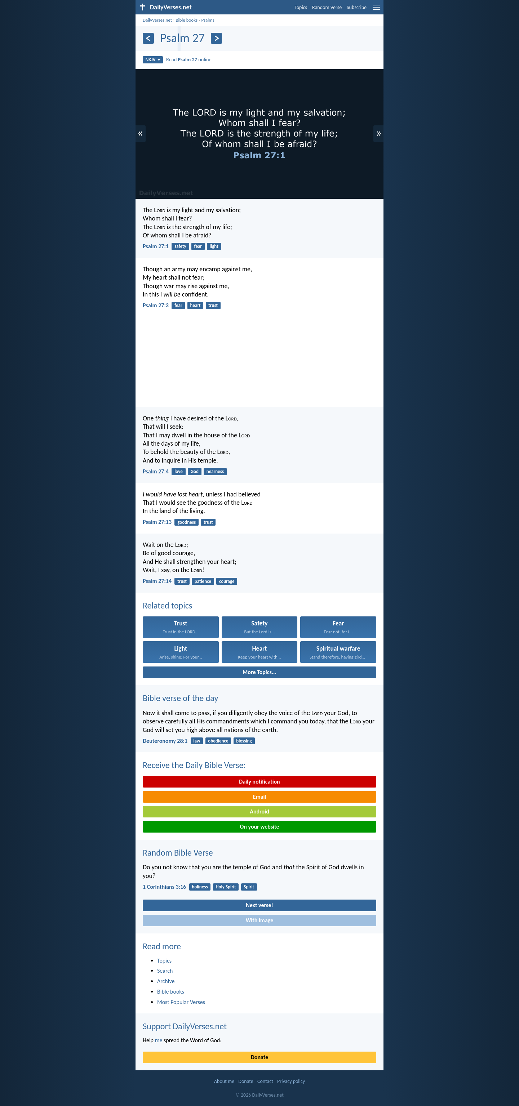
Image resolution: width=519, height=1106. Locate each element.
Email (259, 796)
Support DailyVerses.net (185, 1026)
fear (198, 246)
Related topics (167, 605)
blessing (244, 741)
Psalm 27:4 (156, 471)
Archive (165, 981)
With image (260, 920)
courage (227, 581)
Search (165, 970)
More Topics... (259, 672)
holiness (200, 886)
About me (224, 1081)
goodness (186, 522)
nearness (215, 471)
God (195, 471)
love (178, 471)
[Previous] (148, 38)
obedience (218, 741)
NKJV (153, 59)
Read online (189, 59)
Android (259, 811)
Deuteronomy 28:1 (165, 740)
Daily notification (259, 781)
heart (195, 305)
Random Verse (327, 7)
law (196, 741)
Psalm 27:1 (156, 246)
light (214, 246)
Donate (259, 1057)
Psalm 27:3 (156, 305)
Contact (265, 1081)
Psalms (207, 20)
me (159, 1040)
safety (180, 246)
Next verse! (259, 905)
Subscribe (357, 7)
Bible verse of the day (180, 698)
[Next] (216, 38)
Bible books (187, 20)
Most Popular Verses (181, 1002)
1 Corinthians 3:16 (164, 886)
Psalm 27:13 (157, 521)
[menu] (376, 10)
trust (213, 305)
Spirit (249, 886)
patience (203, 581)
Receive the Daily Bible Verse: (194, 765)
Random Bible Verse (178, 852)
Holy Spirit (226, 886)
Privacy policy (291, 1081)
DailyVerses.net (157, 20)
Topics (300, 7)
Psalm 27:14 (157, 580)
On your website (259, 826)
